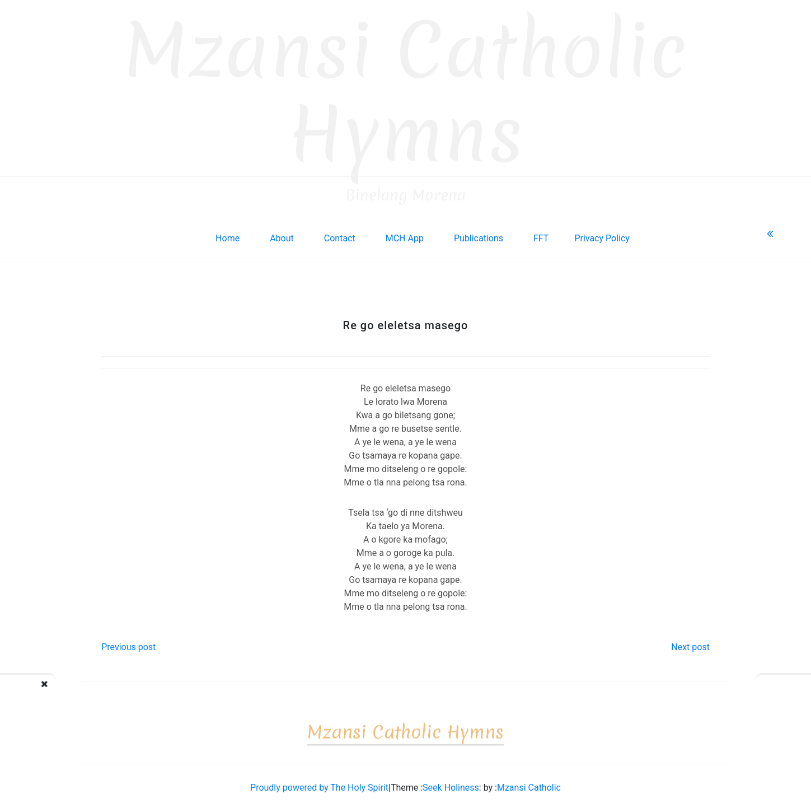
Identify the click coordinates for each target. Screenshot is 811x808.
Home (227, 234)
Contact (339, 234)
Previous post (128, 643)
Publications (478, 234)
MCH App (405, 234)
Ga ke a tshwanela (758, 691)
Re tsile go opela (62, 691)
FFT (541, 234)
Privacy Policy (602, 234)
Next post (690, 643)
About (282, 234)
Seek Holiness (451, 783)
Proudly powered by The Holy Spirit (319, 783)
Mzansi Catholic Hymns (406, 88)
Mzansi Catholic (529, 783)
